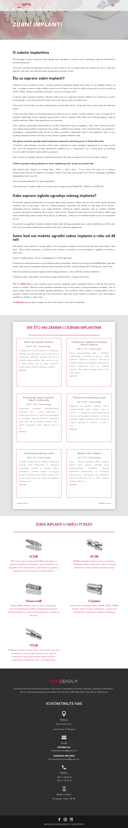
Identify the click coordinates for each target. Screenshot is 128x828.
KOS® (33, 557)
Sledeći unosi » (105, 503)
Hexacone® (34, 601)
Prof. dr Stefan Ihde (22, 284)
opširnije (22, 370)
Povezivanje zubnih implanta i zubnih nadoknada (39, 399)
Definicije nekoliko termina (38, 342)
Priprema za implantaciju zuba (89, 397)
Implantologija (45, 346)
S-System (94, 601)
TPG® (33, 646)
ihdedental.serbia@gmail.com (64, 750)
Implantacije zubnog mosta (39, 453)
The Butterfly (77, 824)
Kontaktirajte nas (20, 302)
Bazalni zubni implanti (89, 453)
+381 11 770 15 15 (64, 780)
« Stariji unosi (21, 503)
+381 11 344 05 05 (64, 777)
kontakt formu (100, 263)
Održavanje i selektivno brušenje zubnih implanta (89, 343)
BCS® (94, 557)
